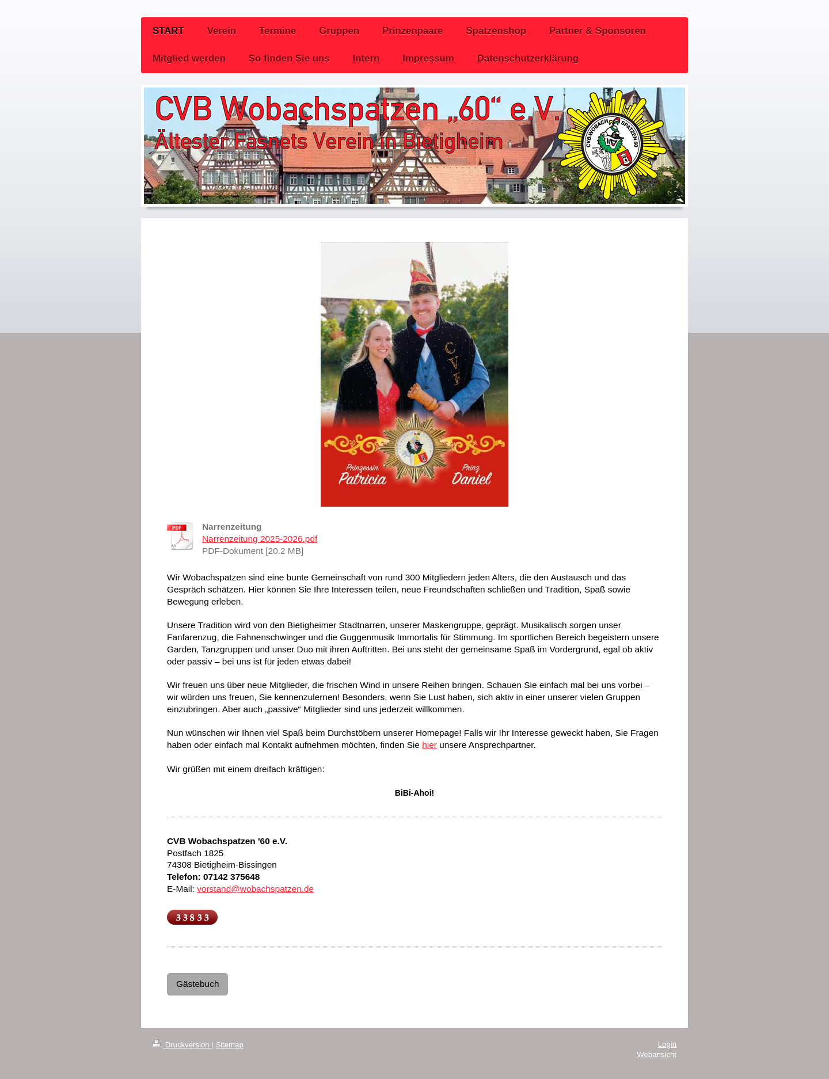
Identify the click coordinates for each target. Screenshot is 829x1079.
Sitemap (229, 1044)
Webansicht (656, 1054)
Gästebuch (197, 984)
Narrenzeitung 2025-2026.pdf (259, 539)
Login (667, 1044)
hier (429, 745)
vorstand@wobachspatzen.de (255, 889)
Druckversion (182, 1044)
